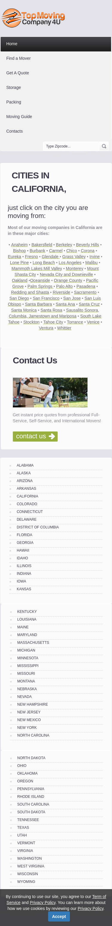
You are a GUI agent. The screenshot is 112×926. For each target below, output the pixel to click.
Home (11, 43)
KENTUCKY (27, 612)
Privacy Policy (43, 902)
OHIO (22, 766)
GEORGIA (25, 543)
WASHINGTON (29, 858)
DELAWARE (26, 519)
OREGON (25, 781)
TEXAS (23, 827)
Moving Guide (19, 116)
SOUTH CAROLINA (33, 804)
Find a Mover (18, 58)
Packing (13, 102)
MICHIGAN (26, 650)
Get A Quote (17, 72)
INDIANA (24, 574)
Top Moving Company (34, 18)
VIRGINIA (25, 851)
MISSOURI (26, 673)
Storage (13, 87)
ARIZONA (25, 481)
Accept (59, 916)
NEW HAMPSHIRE (32, 704)
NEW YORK (27, 728)
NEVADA (24, 697)
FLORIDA (24, 535)
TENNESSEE (28, 820)
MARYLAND (27, 635)
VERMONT (26, 843)
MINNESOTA (27, 658)
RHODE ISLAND (30, 797)
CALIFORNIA (27, 496)
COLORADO (27, 504)
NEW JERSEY (29, 712)
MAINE (23, 627)
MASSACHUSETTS (33, 643)
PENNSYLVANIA (30, 789)
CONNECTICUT (30, 512)
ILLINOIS (24, 566)
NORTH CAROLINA (33, 735)
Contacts (14, 131)
